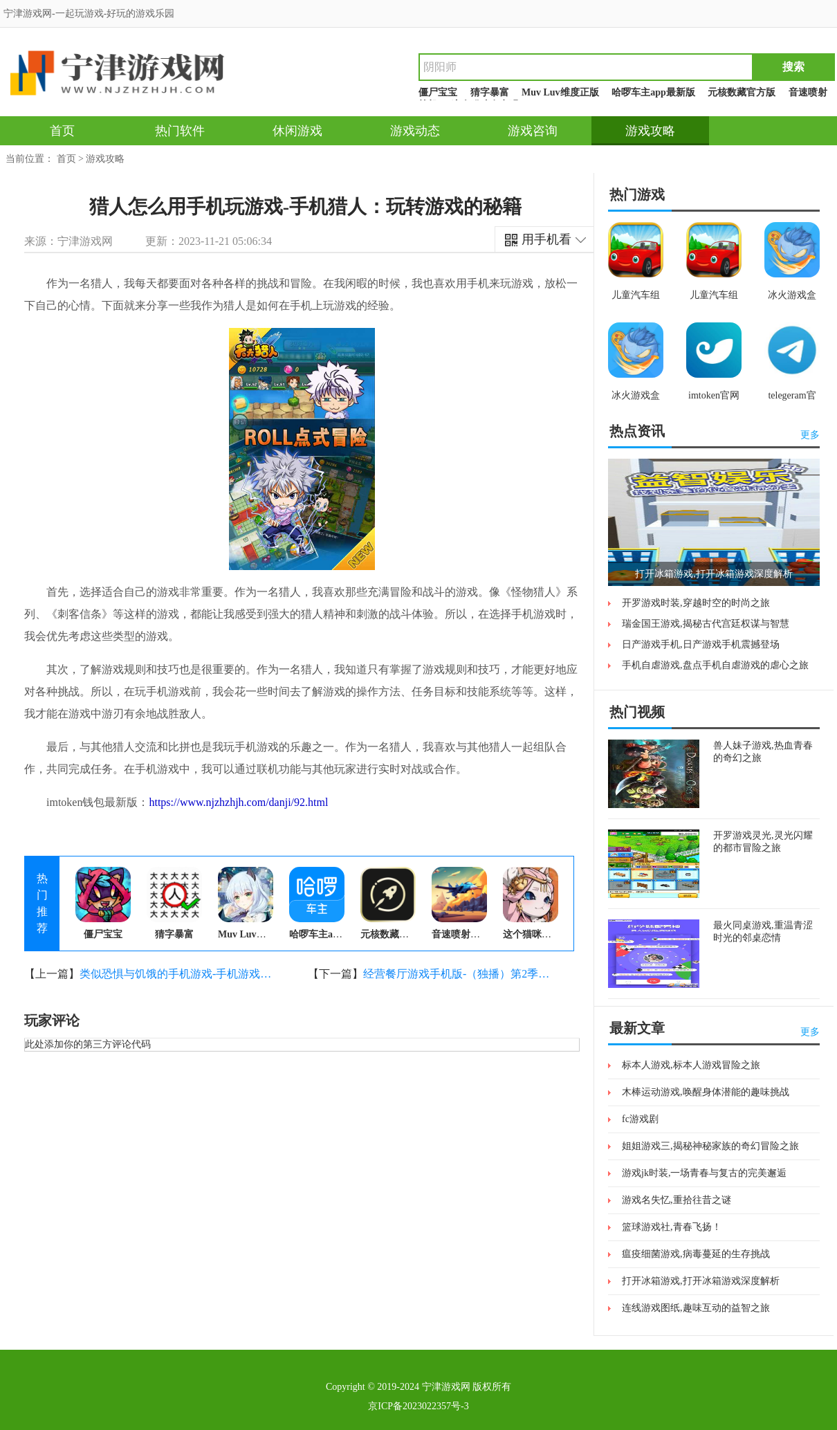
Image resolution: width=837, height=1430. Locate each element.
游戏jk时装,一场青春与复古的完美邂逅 (704, 1173)
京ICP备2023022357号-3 (418, 1406)
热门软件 (180, 131)
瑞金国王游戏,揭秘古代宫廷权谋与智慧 (705, 623)
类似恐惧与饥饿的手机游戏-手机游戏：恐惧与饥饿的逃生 (176, 974)
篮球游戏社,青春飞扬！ (671, 1227)
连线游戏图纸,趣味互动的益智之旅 (696, 1308)
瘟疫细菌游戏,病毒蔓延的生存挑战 (696, 1254)
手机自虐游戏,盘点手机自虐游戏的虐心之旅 (715, 665)
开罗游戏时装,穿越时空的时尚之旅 (696, 603)
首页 (62, 131)
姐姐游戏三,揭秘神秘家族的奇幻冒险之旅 (710, 1146)
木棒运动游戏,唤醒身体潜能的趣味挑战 (705, 1092)
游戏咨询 (533, 131)
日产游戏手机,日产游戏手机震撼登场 (701, 644)
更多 (810, 435)
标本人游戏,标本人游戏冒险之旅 (691, 1065)
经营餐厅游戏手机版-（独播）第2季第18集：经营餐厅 (460, 974)
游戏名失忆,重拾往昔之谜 (676, 1200)
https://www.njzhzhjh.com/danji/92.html (238, 802)
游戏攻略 (650, 131)
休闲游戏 (297, 131)
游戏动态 (415, 131)
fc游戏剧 (640, 1119)
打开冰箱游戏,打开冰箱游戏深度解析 (701, 1281)
